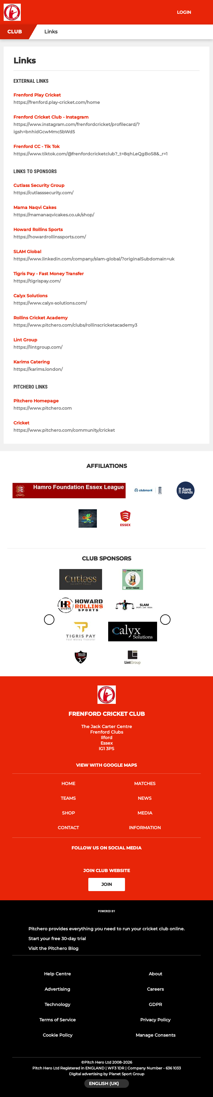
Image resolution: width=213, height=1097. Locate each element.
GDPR (155, 1004)
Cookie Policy (57, 1035)
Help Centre (57, 974)
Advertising (57, 989)
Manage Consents (155, 1035)
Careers (155, 989)
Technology (57, 1004)
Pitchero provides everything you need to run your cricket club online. (106, 929)
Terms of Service (57, 1020)
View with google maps (106, 765)
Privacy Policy (155, 1020)
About (155, 974)
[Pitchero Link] (106, 919)
